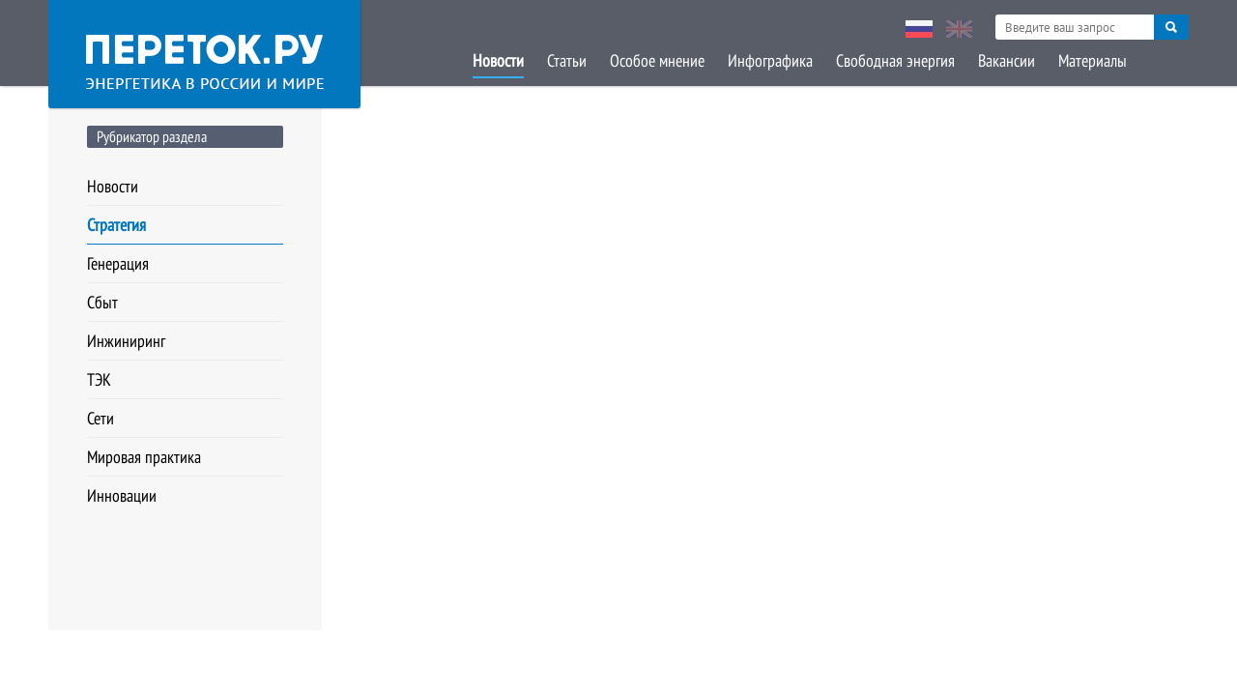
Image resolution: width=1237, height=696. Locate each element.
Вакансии (1006, 60)
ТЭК (99, 379)
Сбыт (102, 302)
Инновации (122, 495)
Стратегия (116, 225)
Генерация (118, 263)
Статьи (567, 60)
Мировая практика (144, 457)
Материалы (1092, 60)
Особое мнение (657, 60)
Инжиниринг (126, 341)
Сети (100, 418)
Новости (498, 60)
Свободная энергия (895, 60)
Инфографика (770, 60)
